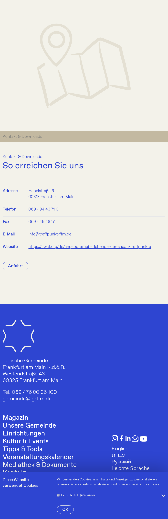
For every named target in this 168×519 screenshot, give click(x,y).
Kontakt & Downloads (22, 136)
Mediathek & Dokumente (40, 465)
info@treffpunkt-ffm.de (49, 234)
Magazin (15, 417)
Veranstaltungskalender (38, 457)
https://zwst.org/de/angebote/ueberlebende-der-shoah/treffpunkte (89, 247)
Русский (121, 461)
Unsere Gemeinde (29, 425)
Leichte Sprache (131, 468)
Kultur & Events (26, 441)
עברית (118, 455)
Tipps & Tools (22, 449)
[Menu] (161, 13)
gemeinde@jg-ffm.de (27, 398)
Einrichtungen (24, 433)
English (120, 448)
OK (65, 509)
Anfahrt (15, 266)
